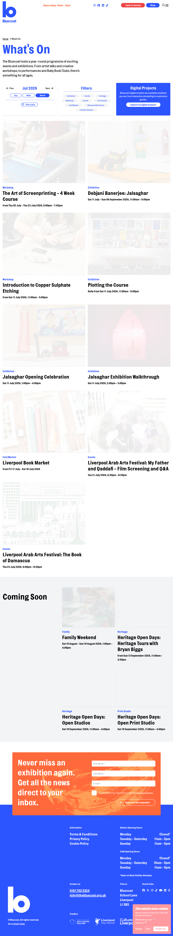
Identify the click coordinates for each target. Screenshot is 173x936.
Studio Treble (19, 926)
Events (85, 102)
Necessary (143, 919)
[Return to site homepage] (9, 11)
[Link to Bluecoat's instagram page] (94, 5)
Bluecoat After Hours (95, 107)
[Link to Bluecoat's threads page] (169, 892)
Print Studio (102, 102)
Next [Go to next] (49, 90)
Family (87, 98)
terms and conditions (144, 795)
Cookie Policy (79, 846)
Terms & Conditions (83, 836)
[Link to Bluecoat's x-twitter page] (148, 892)
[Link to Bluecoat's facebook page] (99, 5)
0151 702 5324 (80, 893)
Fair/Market (73, 107)
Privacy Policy (79, 841)
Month (42, 97)
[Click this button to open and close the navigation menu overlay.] (167, 5)
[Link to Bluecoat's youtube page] (161, 892)
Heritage (102, 98)
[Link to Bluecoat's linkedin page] (103, 5)
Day (15, 97)
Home (5, 38)
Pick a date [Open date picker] (30, 106)
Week (28, 97)
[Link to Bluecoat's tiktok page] (107, 5)
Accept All (161, 928)
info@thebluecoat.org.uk (88, 897)
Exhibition (71, 98)
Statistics (139, 922)
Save (148, 928)
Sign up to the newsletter (137, 804)
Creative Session (86, 112)
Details (138, 928)
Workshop (70, 102)
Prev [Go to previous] (10, 90)
